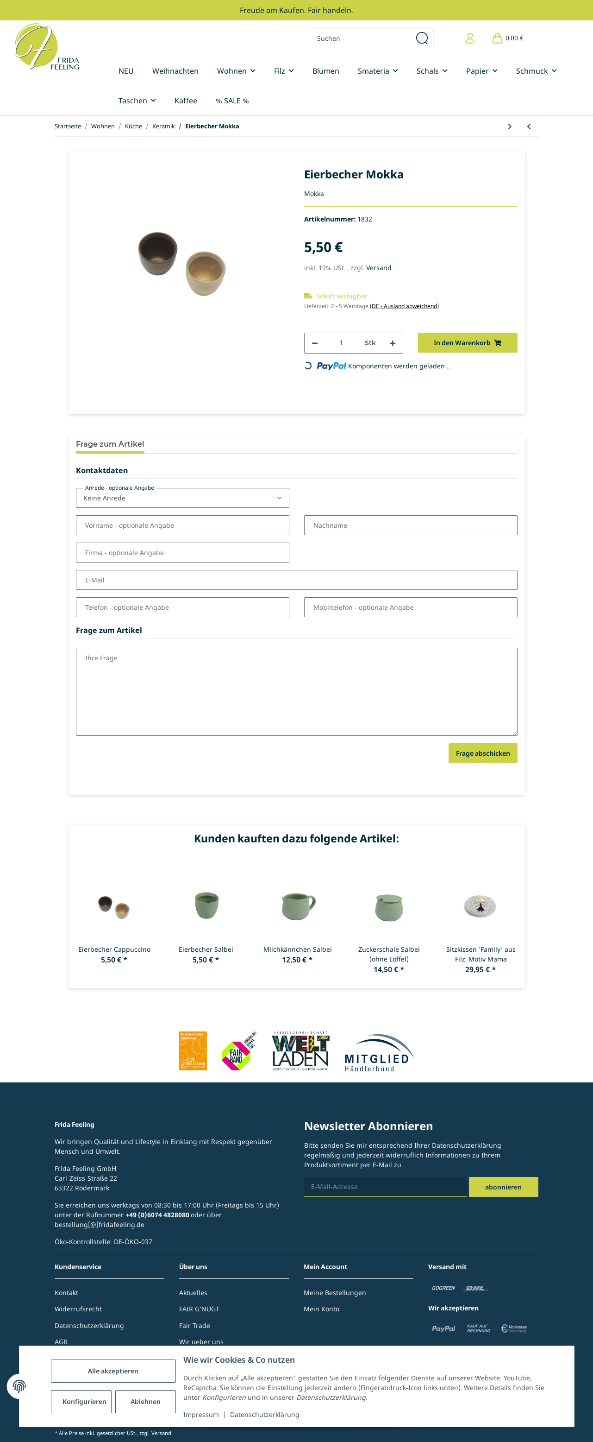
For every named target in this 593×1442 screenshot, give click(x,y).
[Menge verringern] (315, 343)
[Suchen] (361, 38)
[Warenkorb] (507, 38)
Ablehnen (146, 1401)
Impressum (201, 1414)
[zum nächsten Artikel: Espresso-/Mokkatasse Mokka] (509, 126)
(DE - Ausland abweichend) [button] (404, 306)
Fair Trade (194, 1325)
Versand (379, 267)
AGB (61, 1341)
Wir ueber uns (201, 1341)
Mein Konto (321, 1308)
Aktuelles (193, 1292)
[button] (470, 38)
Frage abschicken (483, 753)
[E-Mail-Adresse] (385, 1187)
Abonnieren (503, 1187)
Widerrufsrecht (78, 1308)
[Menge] (342, 343)
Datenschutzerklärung (265, 1414)
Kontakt (66, 1292)
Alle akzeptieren (113, 1370)
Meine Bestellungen (335, 1292)
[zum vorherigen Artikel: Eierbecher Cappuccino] (528, 126)
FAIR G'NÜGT (199, 1308)
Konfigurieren (84, 1401)
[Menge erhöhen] (392, 343)
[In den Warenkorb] (468, 343)
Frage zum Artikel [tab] (110, 444)
